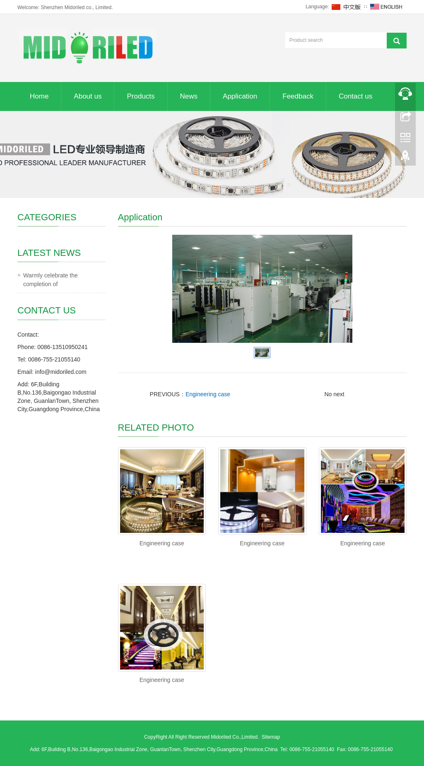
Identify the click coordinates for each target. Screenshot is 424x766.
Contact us (355, 96)
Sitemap (271, 737)
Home (39, 96)
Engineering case (208, 394)
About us (87, 96)
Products (140, 96)
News (189, 96)
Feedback (297, 96)
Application (240, 96)
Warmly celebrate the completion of (50, 279)
